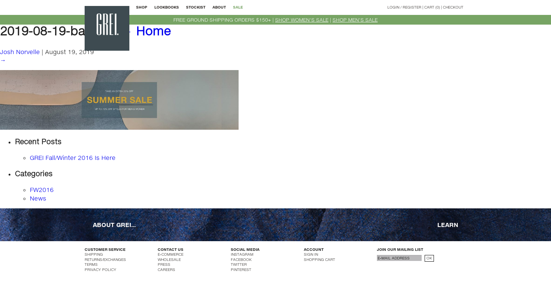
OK (429, 258)
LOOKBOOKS (166, 7)
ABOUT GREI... (114, 224)
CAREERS (166, 269)
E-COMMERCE (170, 254)
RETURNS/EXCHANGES (105, 259)
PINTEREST (241, 269)
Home (146, 30)
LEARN (447, 224)
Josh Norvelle (20, 51)
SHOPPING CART (319, 259)
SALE (238, 7)
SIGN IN (311, 254)
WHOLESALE (169, 259)
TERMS (91, 264)
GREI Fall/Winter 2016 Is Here (73, 157)
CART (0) (432, 7)
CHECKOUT (453, 7)
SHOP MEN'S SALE (355, 20)
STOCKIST (195, 7)
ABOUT (219, 7)
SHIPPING (94, 254)
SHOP (141, 7)
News (38, 198)
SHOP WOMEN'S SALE (301, 20)
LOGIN (393, 7)
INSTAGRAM (242, 254)
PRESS (164, 264)
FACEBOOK (241, 259)
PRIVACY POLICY (100, 269)
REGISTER (412, 7)
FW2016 (42, 189)
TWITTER (239, 264)
